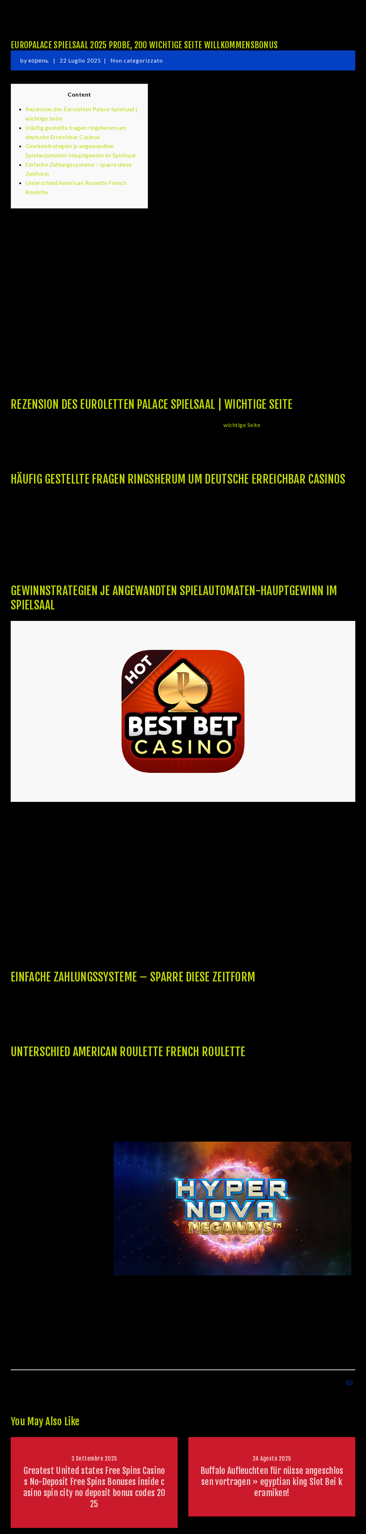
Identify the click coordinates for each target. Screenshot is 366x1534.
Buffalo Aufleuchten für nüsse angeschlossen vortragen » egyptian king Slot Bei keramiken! (272, 1481)
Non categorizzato (136, 60)
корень (39, 60)
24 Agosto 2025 (272, 1458)
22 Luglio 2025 (80, 60)
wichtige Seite (241, 424)
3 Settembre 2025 (94, 1458)
